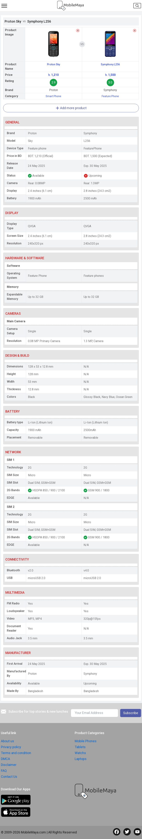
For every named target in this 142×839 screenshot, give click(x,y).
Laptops (81, 759)
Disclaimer (8, 765)
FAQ (4, 771)
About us (7, 741)
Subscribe (130, 713)
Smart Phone (53, 96)
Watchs (80, 753)
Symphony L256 (110, 64)
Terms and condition (16, 753)
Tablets (80, 747)
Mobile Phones (86, 741)
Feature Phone (110, 96)
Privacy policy (11, 747)
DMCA (5, 759)
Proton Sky (53, 64)
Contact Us (9, 777)
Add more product (71, 108)
